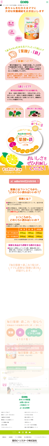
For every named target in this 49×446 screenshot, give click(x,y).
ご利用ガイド (24, 405)
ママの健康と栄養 (5, 422)
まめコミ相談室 (24, 399)
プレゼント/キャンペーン (6, 427)
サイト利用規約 (18, 437)
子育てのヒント (28, 422)
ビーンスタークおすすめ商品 (9, 5)
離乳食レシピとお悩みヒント (7, 419)
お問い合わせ (24, 402)
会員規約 (11, 437)
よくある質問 (24, 408)
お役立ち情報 (4, 424)
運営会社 (4, 437)
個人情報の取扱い (28, 437)
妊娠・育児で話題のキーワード (31, 427)
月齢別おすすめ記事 (5, 417)
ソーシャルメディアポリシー (40, 437)
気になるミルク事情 (29, 419)
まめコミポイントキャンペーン (31, 412)
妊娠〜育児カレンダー (29, 417)
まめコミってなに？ (5, 412)
